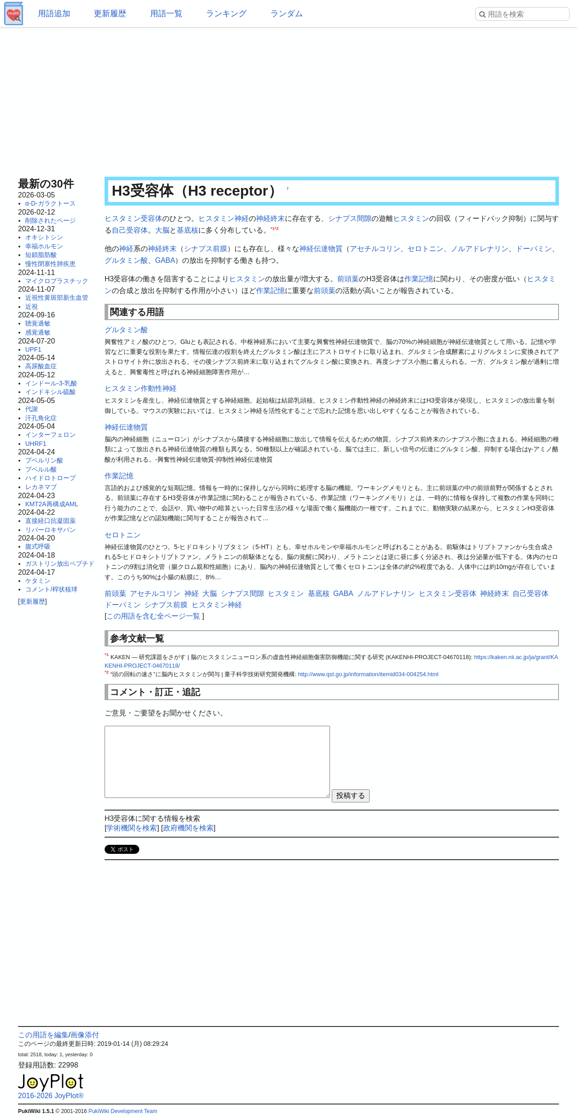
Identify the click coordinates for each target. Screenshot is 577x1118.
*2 (277, 227)
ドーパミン (534, 248)
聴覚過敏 (37, 323)
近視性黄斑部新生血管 (56, 297)
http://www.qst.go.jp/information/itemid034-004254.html (368, 674)
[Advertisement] (288, 99)
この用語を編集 (43, 1035)
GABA (165, 260)
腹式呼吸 (37, 546)
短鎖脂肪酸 (41, 254)
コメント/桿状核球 (51, 589)
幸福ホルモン (44, 246)
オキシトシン (44, 237)
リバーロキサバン (50, 529)
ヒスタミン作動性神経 (141, 388)
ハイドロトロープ (50, 477)
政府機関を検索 (188, 828)
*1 (272, 227)
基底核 (187, 230)
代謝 (31, 408)
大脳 (162, 230)
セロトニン (426, 248)
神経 (126, 248)
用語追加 (54, 13)
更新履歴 (110, 13)
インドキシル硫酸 (50, 391)
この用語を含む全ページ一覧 (153, 616)
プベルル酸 (41, 469)
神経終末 (270, 218)
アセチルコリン (375, 248)
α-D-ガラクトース (50, 203)
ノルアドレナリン (479, 248)
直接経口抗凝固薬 (50, 520)
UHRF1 (35, 443)
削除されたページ (50, 220)
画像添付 (84, 1035)
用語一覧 (166, 13)
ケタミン (37, 580)
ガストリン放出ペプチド (60, 563)
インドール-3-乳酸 (51, 383)
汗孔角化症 (41, 418)
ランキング (226, 13)
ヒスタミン (411, 218)
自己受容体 (130, 230)
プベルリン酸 (44, 460)
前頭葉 (348, 279)
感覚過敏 (37, 332)
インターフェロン (50, 434)
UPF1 (33, 349)
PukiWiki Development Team (122, 1111)
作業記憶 (418, 279)
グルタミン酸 (126, 260)
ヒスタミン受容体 (133, 218)
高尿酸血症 (41, 366)
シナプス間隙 (349, 218)
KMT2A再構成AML (51, 504)
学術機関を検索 (131, 828)
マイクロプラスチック (56, 280)
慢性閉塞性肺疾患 (50, 263)
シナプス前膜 (205, 248)
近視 (31, 306)
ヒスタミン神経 (223, 218)
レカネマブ (41, 486)
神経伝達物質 (321, 248)
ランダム (286, 13)
